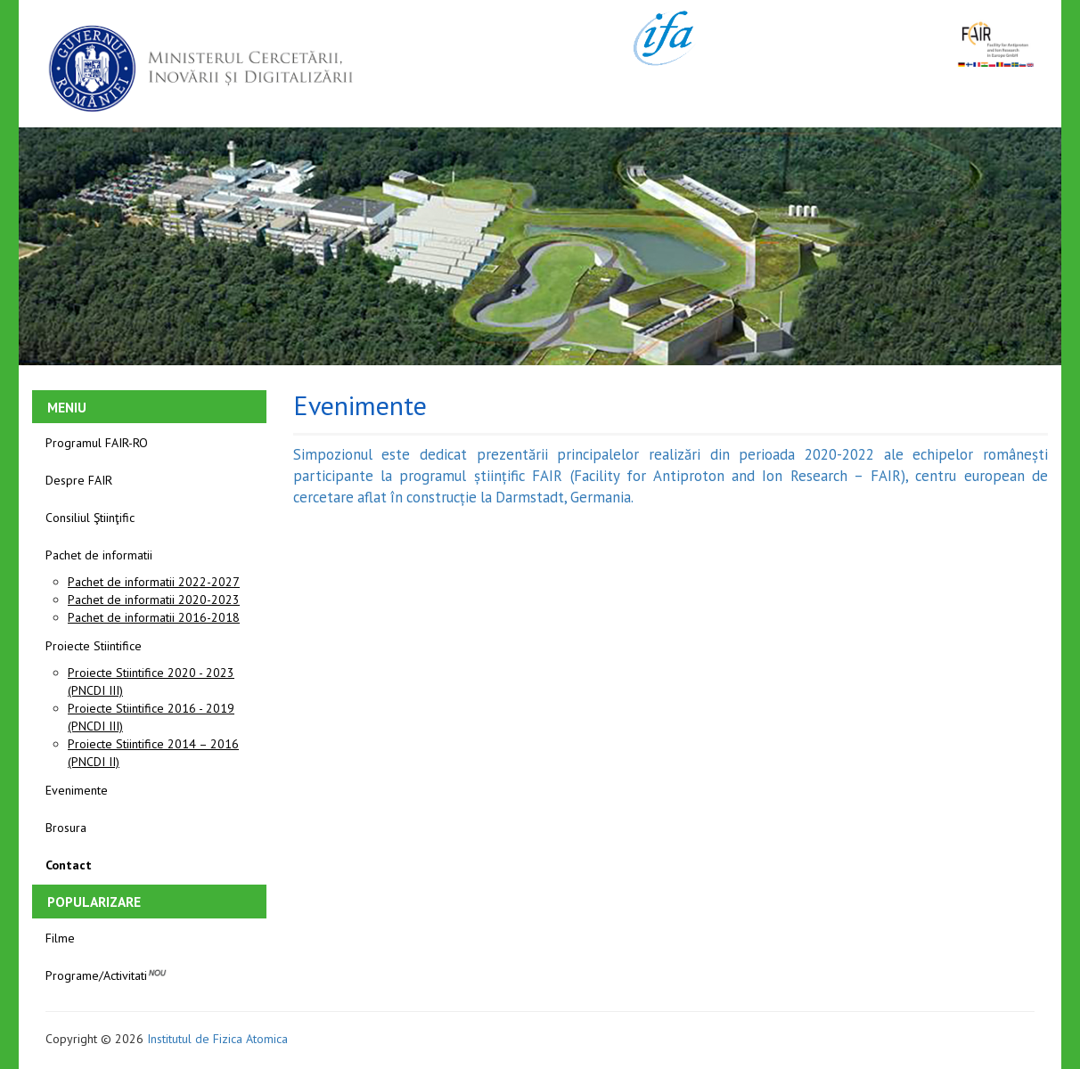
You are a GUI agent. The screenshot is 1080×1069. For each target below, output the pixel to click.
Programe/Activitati (106, 974)
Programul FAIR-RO (96, 443)
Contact (68, 865)
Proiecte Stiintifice (93, 646)
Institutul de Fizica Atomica (217, 1039)
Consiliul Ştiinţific (90, 518)
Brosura (65, 828)
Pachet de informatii (98, 555)
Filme (60, 938)
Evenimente (76, 790)
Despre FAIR (78, 480)
